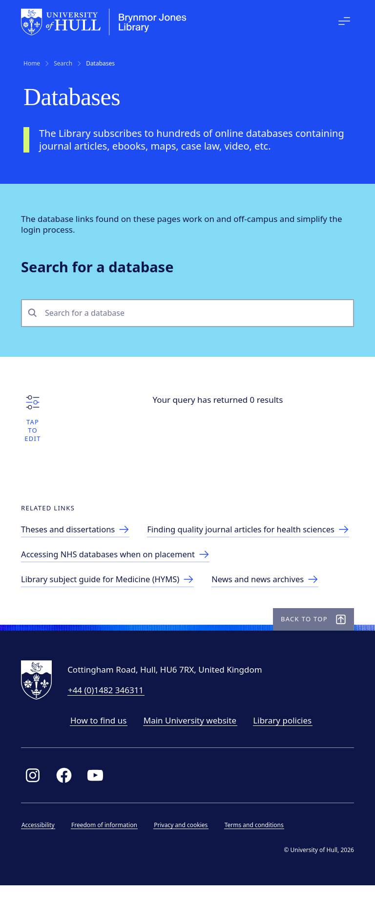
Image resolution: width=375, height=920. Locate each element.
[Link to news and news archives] (274, 610)
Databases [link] (100, 63)
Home (31, 63)
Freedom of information (107, 858)
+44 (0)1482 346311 (108, 723)
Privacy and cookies (183, 858)
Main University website (192, 753)
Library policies (284, 753)
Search (63, 63)
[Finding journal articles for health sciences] (128, 561)
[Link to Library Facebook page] (66, 808)
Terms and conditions (256, 858)
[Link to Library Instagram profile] (35, 808)
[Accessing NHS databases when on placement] (121, 585)
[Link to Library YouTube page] (97, 808)
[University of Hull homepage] (106, 22)
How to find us (101, 753)
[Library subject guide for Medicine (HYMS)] (113, 610)
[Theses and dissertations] (80, 536)
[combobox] (196, 315)
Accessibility (40, 858)
